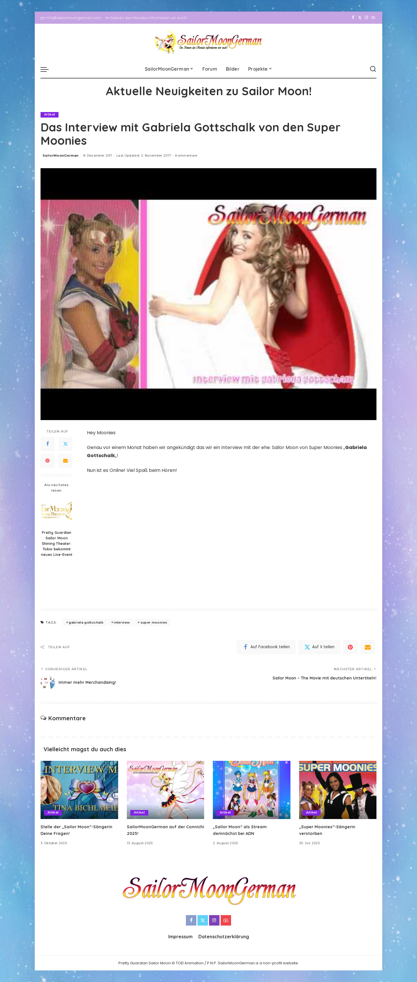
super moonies (153, 622)
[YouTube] (373, 17)
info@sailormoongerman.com (71, 17)
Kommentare (186, 155)
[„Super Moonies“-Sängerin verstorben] (338, 790)
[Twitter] (359, 17)
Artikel (49, 115)
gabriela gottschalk (86, 622)
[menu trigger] (47, 69)
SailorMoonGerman (61, 155)
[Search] (373, 69)
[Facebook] (353, 17)
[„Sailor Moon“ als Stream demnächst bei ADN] (251, 790)
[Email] (65, 461)
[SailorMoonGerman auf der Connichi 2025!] (165, 790)
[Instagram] (366, 17)
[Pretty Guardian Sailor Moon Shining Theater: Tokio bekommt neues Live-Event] (56, 512)
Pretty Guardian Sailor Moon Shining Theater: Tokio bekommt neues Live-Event (56, 543)
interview (122, 622)
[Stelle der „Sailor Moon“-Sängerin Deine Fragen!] (79, 790)
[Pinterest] (47, 461)
